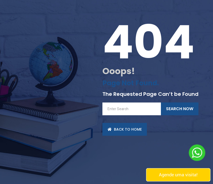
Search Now (179, 109)
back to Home (125, 129)
